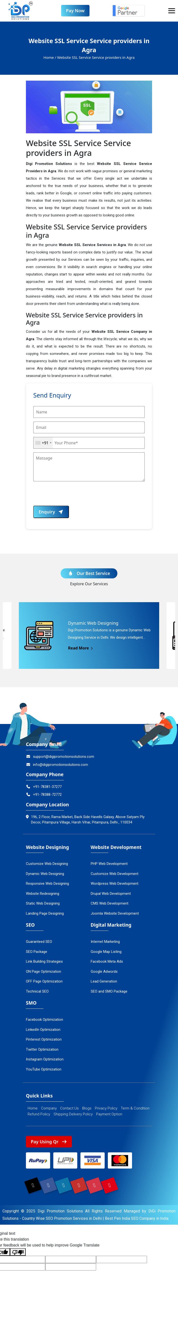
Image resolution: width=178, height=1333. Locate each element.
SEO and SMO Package (109, 991)
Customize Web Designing (47, 864)
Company (49, 1108)
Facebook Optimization (44, 1020)
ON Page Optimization (43, 971)
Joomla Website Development (115, 913)
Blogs (86, 1108)
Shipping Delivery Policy (73, 1114)
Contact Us (69, 1108)
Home (33, 1108)
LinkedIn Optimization (43, 1029)
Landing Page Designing (45, 913)
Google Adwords (104, 971)
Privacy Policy (106, 1108)
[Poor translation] (18, 1252)
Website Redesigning (42, 894)
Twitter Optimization (42, 1049)
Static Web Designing (43, 903)
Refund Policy (39, 1114)
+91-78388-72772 (44, 795)
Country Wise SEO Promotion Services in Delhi (62, 1219)
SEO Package (36, 951)
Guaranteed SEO (39, 942)
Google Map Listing (106, 951)
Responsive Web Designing (47, 884)
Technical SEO (37, 991)
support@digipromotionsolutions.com (60, 757)
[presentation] (70, 496)
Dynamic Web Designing (45, 874)
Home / (50, 57)
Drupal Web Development (111, 894)
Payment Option (109, 1114)
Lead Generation (104, 981)
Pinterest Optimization (44, 1039)
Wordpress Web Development (114, 884)
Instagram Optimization (45, 1059)
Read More (81, 648)
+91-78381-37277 (44, 787)
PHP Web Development (109, 864)
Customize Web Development (114, 874)
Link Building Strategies (44, 961)
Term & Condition (135, 1108)
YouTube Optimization (43, 1069)
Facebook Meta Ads (107, 961)
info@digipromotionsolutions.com (57, 764)
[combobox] (43, 443)
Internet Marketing (105, 942)
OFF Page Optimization (44, 981)
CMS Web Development (109, 903)
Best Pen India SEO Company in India (136, 1219)
